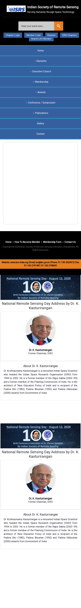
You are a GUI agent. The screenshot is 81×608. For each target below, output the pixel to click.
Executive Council (41, 71)
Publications (41, 113)
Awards (42, 92)
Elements (41, 61)
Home (40, 50)
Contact (40, 133)
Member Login (33, 35)
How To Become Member (27, 242)
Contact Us (70, 242)
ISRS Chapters (69, 35)
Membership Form (52, 242)
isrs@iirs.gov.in (43, 262)
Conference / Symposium (41, 102)
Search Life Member (41, 38)
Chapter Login (13, 35)
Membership (41, 81)
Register (51, 35)
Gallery (40, 123)
